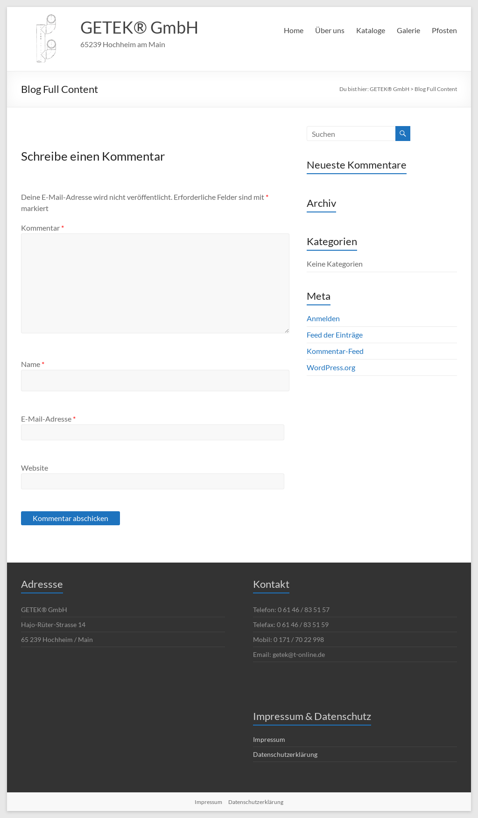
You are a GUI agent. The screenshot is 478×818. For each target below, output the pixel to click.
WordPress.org (331, 367)
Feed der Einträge (335, 334)
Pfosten (444, 30)
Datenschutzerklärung (285, 754)
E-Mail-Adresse (48, 418)
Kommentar (42, 227)
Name (32, 364)
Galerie (408, 30)
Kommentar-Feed (335, 350)
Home (293, 30)
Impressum (269, 739)
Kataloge (370, 30)
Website (34, 467)
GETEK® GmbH (139, 27)
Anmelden (323, 318)
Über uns (329, 30)
